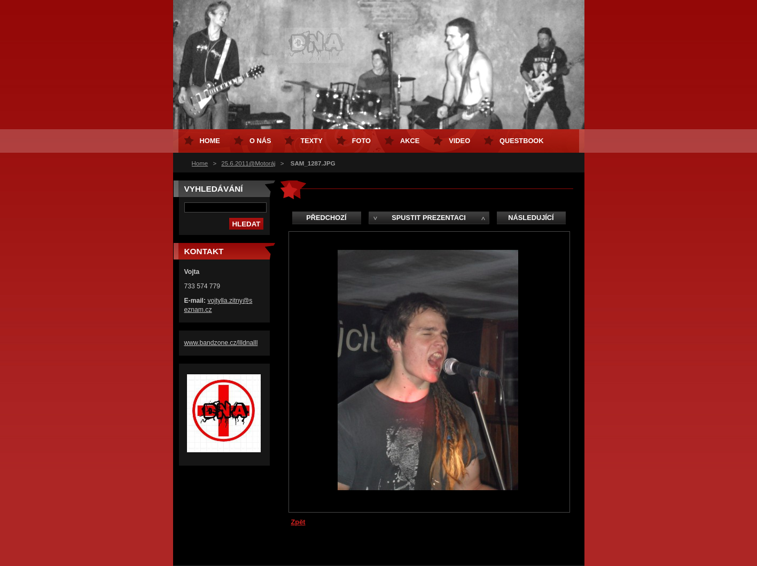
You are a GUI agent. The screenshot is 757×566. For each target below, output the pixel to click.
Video (459, 141)
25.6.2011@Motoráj (248, 163)
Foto (361, 141)
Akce (409, 141)
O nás (260, 141)
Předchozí (326, 218)
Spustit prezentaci (428, 218)
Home (200, 163)
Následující (530, 218)
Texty (311, 141)
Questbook (521, 141)
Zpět (298, 522)
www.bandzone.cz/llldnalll (221, 343)
